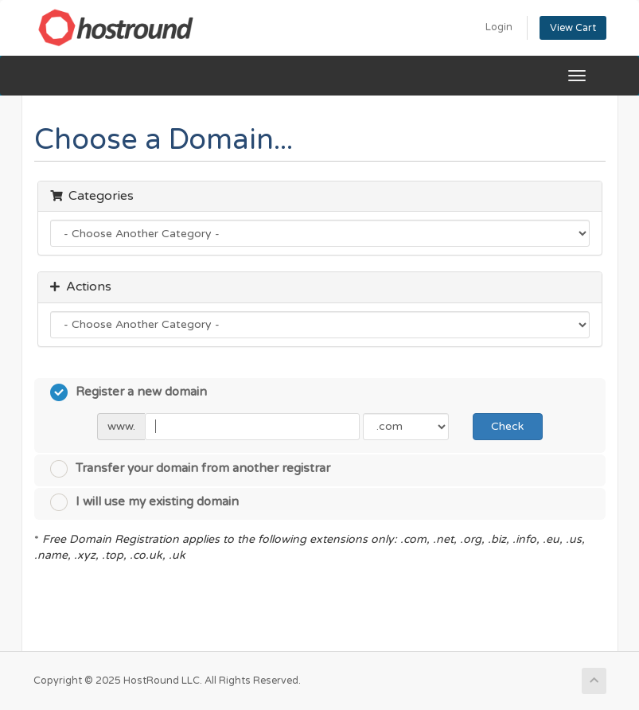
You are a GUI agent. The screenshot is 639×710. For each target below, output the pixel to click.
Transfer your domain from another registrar (190, 469)
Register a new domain (128, 392)
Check (507, 426)
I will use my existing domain (144, 502)
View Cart (573, 27)
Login (498, 27)
